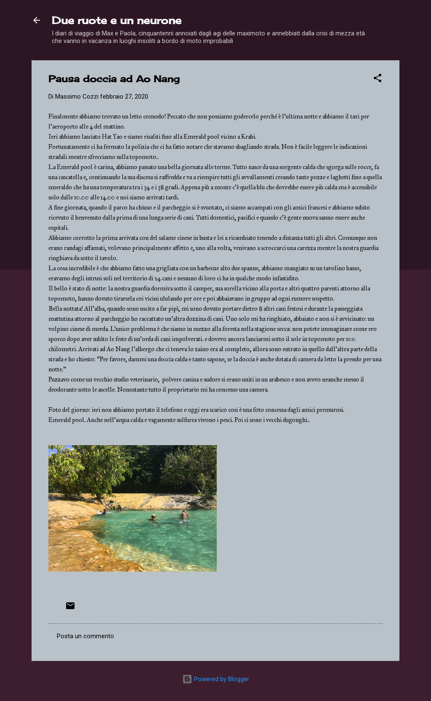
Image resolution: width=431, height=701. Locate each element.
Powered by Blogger (215, 679)
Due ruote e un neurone (116, 20)
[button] (377, 79)
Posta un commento (85, 636)
